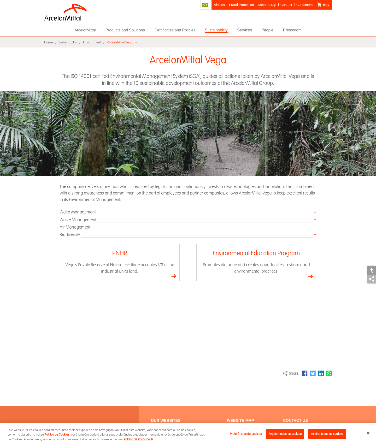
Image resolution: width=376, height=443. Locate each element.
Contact (286, 5)
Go (174, 276)
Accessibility (371, 270)
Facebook (304, 373)
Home (48, 42)
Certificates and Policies (174, 30)
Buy (326, 5)
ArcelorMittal (85, 30)
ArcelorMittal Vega (120, 42)
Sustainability (216, 30)
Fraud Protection (241, 5)
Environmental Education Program (256, 253)
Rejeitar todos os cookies (285, 435)
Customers (304, 5)
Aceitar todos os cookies (327, 435)
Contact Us (295, 421)
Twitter (313, 373)
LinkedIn (321, 373)
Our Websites (166, 421)
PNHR (119, 253)
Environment (92, 42)
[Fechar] (368, 434)
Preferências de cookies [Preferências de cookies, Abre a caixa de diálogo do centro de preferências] (246, 435)
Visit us (219, 5)
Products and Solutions (125, 30)
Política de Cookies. (58, 436)
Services (244, 30)
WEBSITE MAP (240, 421)
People (267, 30)
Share (371, 279)
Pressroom (292, 30)
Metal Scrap (267, 5)
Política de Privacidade (138, 441)
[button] (188, 212)
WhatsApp (329, 373)
